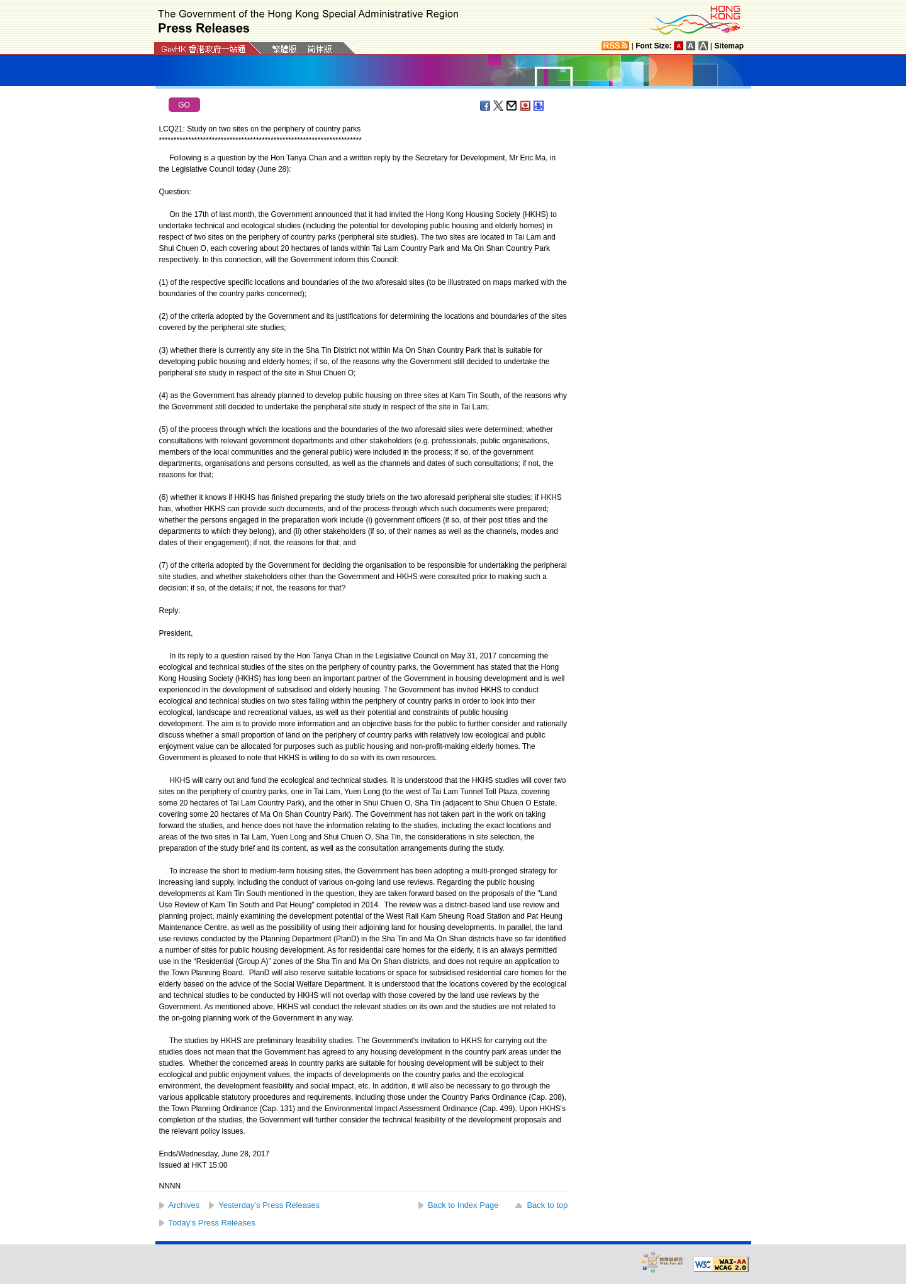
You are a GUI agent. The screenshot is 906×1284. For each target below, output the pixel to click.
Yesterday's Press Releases (269, 1205)
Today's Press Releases (212, 1222)
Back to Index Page (463, 1205)
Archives (184, 1205)
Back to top (547, 1205)
